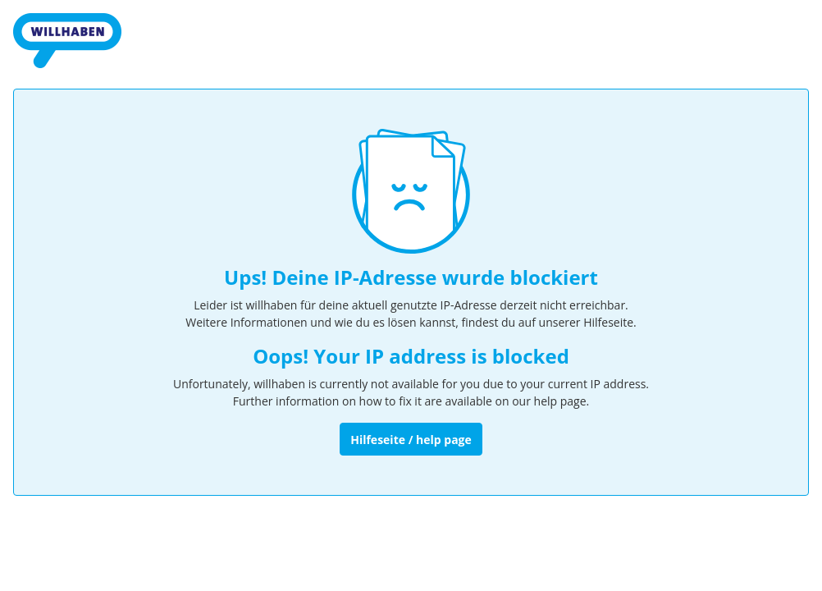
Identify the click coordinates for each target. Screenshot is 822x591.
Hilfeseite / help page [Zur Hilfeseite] (411, 439)
